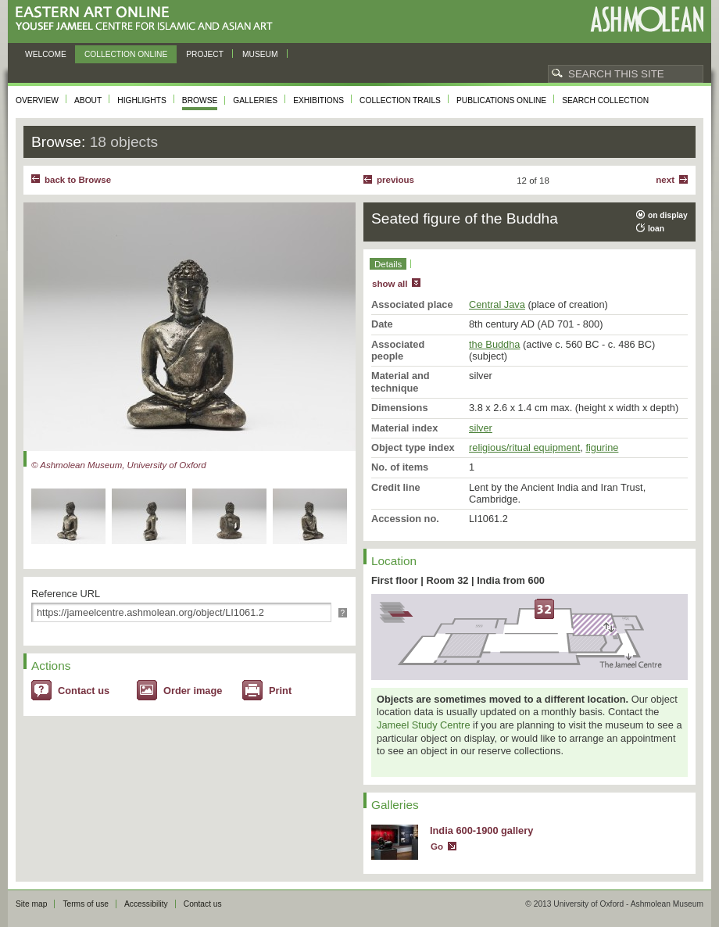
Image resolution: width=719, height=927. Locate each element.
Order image (192, 690)
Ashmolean (646, 19)
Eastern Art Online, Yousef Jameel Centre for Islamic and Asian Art (148, 19)
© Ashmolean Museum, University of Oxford (118, 465)
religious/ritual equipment (524, 447)
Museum (260, 54)
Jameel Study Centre (423, 725)
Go (437, 846)
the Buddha (494, 344)
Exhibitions (318, 100)
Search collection (605, 100)
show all (389, 283)
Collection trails (400, 100)
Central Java (497, 304)
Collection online (125, 54)
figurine (601, 447)
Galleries (255, 100)
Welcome (45, 54)
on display (668, 215)
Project (205, 54)
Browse (200, 100)
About (88, 100)
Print (280, 690)
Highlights (141, 100)
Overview (37, 100)
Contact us (83, 690)
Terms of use (86, 904)
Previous (395, 179)
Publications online (501, 100)
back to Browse (78, 179)
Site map (31, 904)
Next (665, 179)
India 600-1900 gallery (481, 830)
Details (388, 264)
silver (480, 428)
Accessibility (146, 904)
